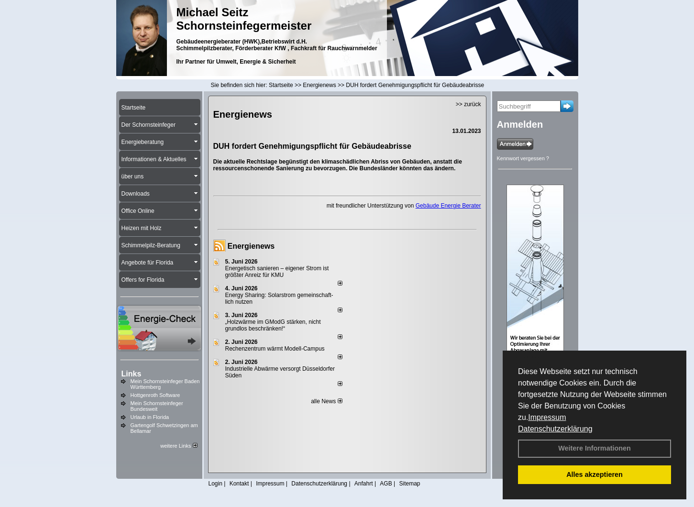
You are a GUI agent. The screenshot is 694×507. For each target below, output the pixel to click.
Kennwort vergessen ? (523, 158)
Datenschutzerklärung (555, 429)
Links (131, 374)
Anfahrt (363, 483)
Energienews (251, 246)
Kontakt (239, 483)
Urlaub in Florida (150, 417)
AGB (386, 483)
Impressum (547, 417)
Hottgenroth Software (155, 395)
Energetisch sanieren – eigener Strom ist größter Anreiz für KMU (277, 271)
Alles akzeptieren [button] (594, 474)
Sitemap (409, 483)
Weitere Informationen (594, 448)
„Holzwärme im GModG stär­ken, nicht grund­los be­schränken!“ (273, 325)
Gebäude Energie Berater (448, 205)
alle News (326, 401)
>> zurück (468, 104)
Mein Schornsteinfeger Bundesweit (157, 406)
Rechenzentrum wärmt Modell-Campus (275, 348)
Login (215, 483)
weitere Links (178, 446)
